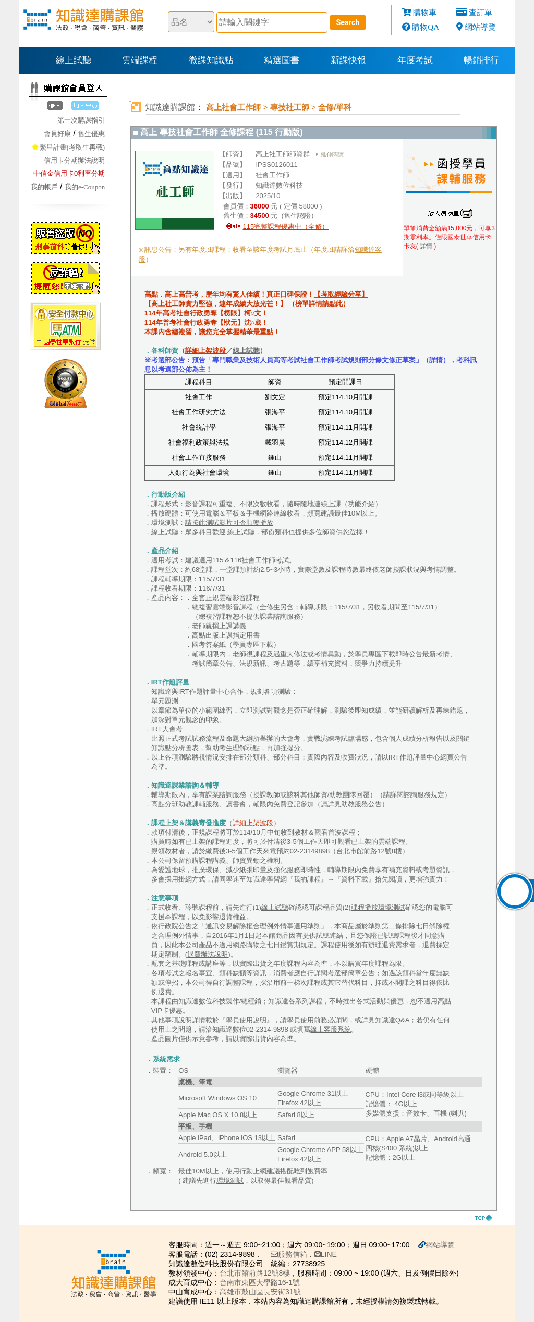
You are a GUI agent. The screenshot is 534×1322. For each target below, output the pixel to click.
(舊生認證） (299, 215)
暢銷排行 (481, 60)
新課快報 (348, 60)
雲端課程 (139, 60)
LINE (324, 1254)
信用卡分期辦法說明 (74, 160)
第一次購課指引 (81, 120)
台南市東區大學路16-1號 (259, 1282)
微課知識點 (211, 60)
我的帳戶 (44, 187)
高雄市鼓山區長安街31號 (259, 1292)
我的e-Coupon (85, 187)
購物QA (425, 26)
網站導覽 (480, 26)
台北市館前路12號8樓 (254, 1273)
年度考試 (415, 60)
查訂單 (480, 12)
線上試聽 (73, 60)
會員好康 (57, 134)
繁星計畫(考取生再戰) (72, 147)
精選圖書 (281, 60)
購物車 (424, 12)
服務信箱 (288, 1254)
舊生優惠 (91, 134)
